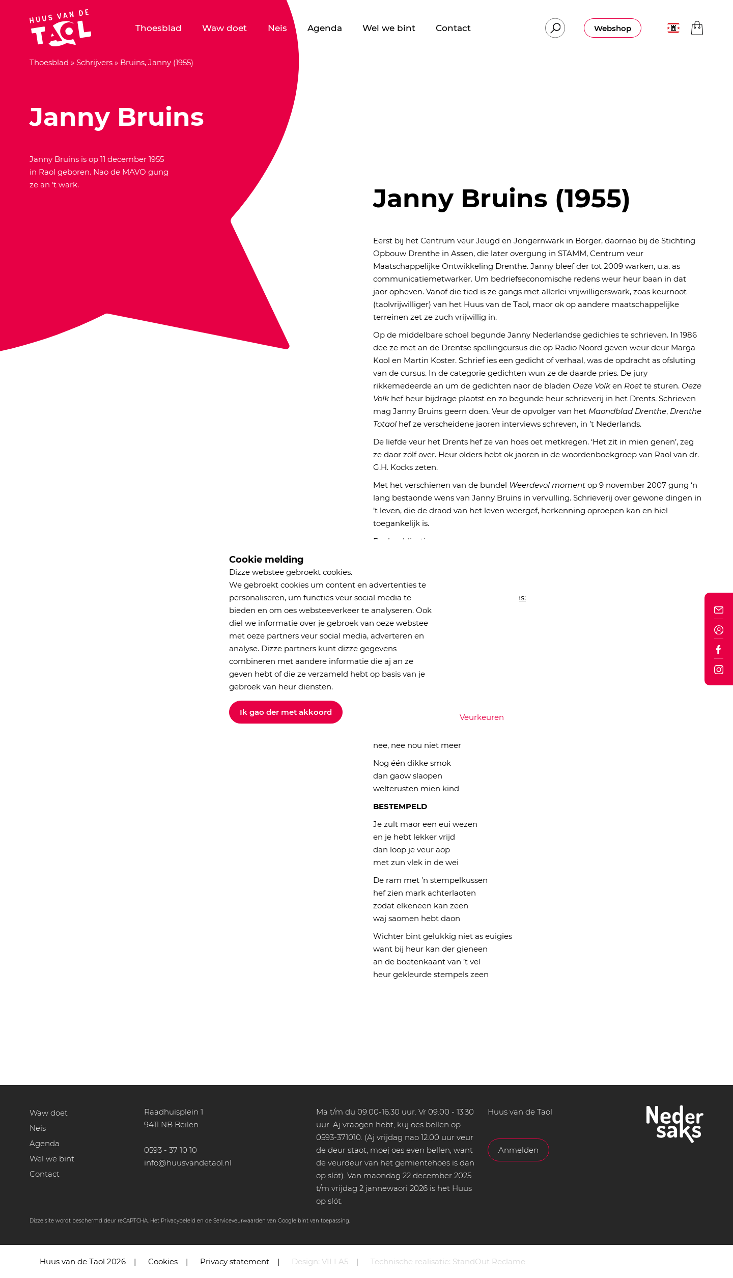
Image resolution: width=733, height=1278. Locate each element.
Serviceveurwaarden (239, 1220)
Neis (38, 1128)
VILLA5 (335, 1261)
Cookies (163, 1261)
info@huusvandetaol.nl (188, 1163)
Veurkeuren (482, 717)
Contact (45, 1174)
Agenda (45, 1143)
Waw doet (49, 1113)
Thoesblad (49, 62)
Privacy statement (234, 1261)
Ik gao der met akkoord (286, 712)
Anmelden (518, 1150)
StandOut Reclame (489, 1261)
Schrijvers (94, 62)
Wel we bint (52, 1158)
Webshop (612, 28)
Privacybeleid (178, 1220)
